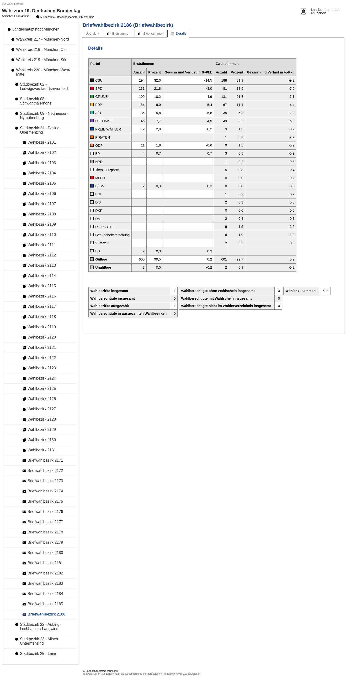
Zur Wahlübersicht (12, 3)
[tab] (92, 33)
